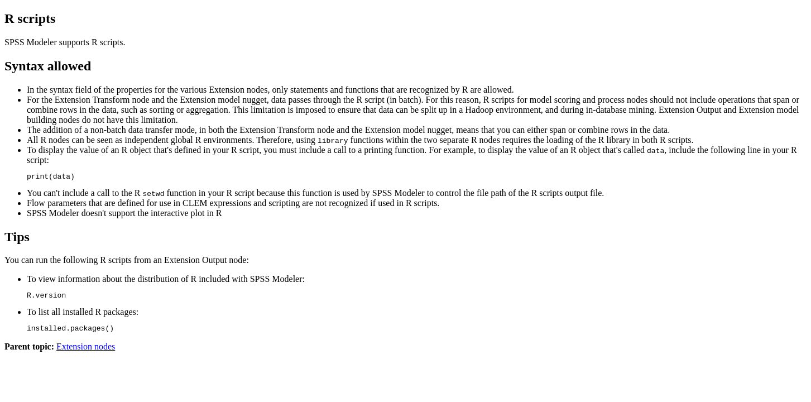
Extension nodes (85, 351)
